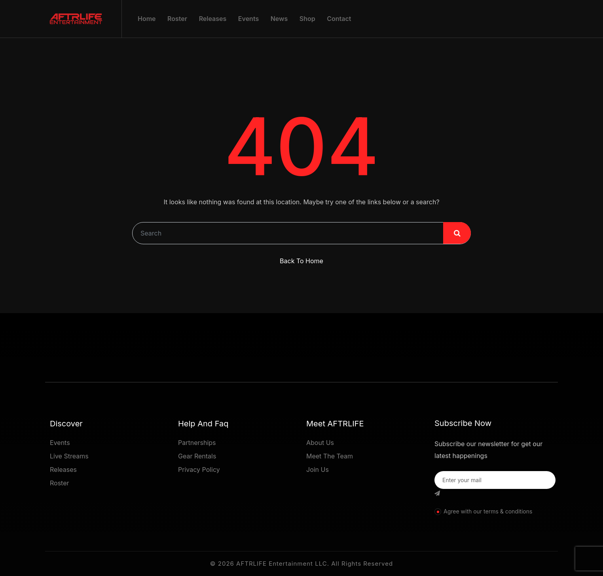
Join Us (317, 469)
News (279, 19)
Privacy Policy (199, 469)
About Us (320, 443)
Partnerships (197, 443)
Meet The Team (329, 456)
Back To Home (301, 261)
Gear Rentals (197, 456)
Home (147, 19)
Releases (213, 19)
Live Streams (69, 456)
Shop (307, 19)
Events (248, 19)
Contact (339, 19)
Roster (177, 19)
